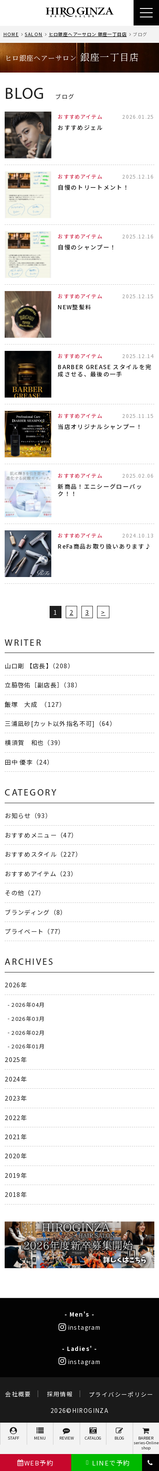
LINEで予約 (106, 1462)
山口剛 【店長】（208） (39, 665)
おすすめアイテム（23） (41, 873)
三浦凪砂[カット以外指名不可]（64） (60, 723)
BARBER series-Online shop (146, 1439)
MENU (40, 1434)
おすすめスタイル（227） (43, 853)
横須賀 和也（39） (35, 742)
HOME (11, 34)
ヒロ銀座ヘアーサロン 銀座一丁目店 (88, 34)
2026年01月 (28, 1046)
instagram (79, 1327)
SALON (33, 34)
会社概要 (18, 1394)
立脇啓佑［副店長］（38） (43, 684)
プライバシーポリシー (121, 1394)
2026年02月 (28, 1032)
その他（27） (25, 892)
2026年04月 (28, 1004)
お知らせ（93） (28, 815)
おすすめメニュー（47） (41, 834)
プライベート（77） (35, 931)
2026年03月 (28, 1018)
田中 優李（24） (29, 761)
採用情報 (60, 1394)
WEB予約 (35, 1462)
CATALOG (93, 1434)
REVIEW (66, 1434)
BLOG (119, 1434)
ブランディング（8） (36, 912)
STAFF (13, 1434)
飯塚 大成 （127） (35, 704)
